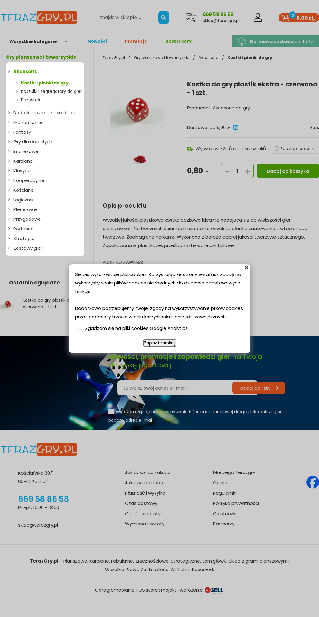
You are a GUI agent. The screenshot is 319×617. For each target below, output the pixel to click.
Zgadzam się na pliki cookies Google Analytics (136, 328)
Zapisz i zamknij (159, 343)
